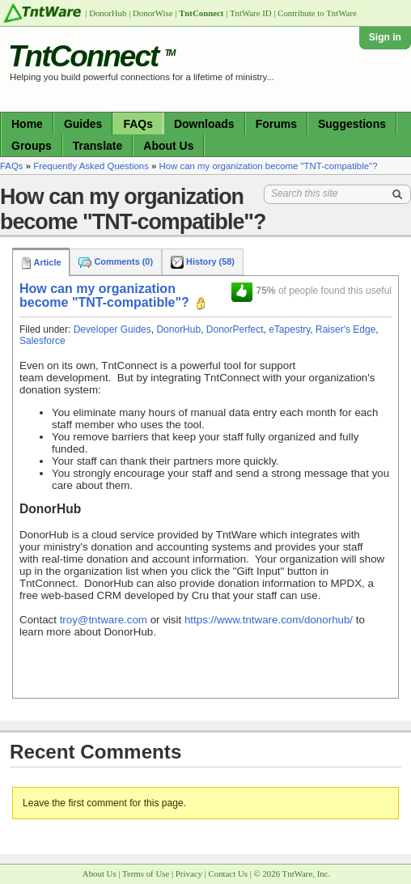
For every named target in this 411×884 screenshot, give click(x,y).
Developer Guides (112, 329)
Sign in (385, 37)
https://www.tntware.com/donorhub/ (268, 620)
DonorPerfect (235, 329)
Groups (31, 145)
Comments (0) (115, 261)
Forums (276, 123)
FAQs (138, 123)
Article (41, 262)
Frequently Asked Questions (91, 166)
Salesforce (42, 340)
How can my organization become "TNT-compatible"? (268, 166)
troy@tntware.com (103, 620)
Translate (97, 145)
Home (27, 123)
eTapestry (289, 329)
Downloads (204, 123)
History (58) (203, 261)
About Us (168, 145)
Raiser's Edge (345, 329)
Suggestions (352, 123)
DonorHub (178, 329)
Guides (83, 123)
